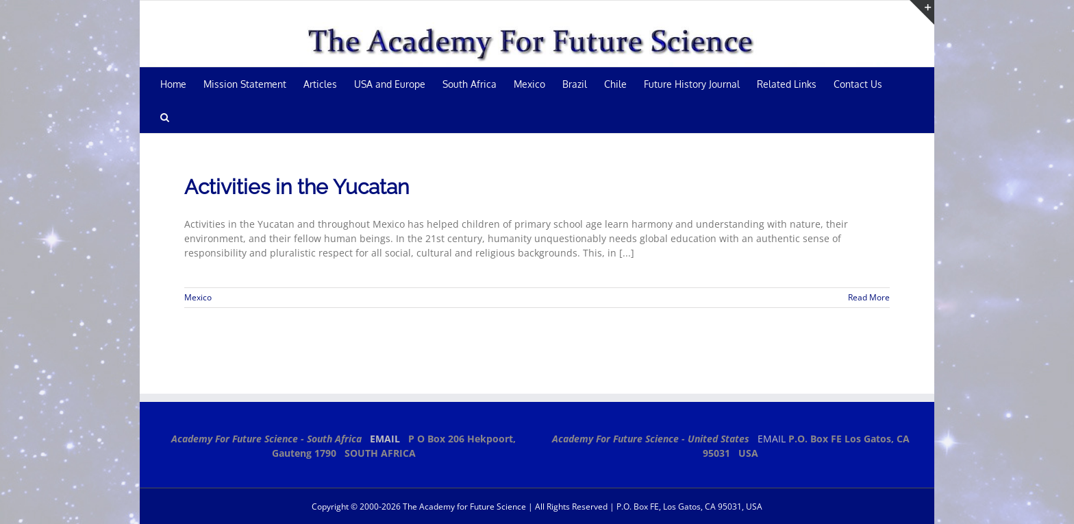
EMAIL (385, 438)
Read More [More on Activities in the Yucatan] (869, 297)
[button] (164, 116)
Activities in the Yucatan (296, 187)
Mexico (198, 297)
